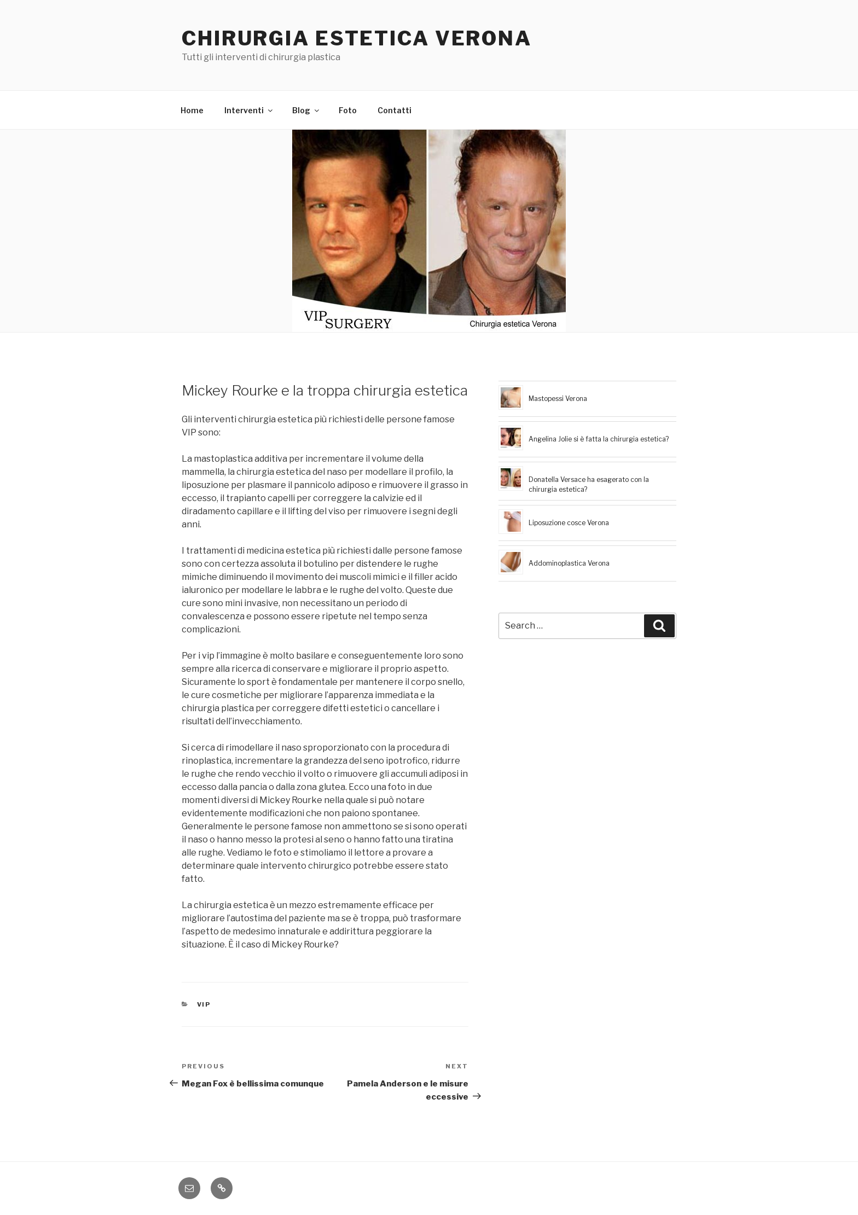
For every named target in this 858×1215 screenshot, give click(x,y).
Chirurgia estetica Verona (357, 38)
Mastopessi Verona (558, 398)
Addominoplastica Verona (569, 563)
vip (204, 1004)
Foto (348, 110)
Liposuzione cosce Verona (569, 523)
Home (192, 110)
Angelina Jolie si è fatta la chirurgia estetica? (599, 439)
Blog (306, 110)
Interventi (249, 110)
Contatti (394, 110)
